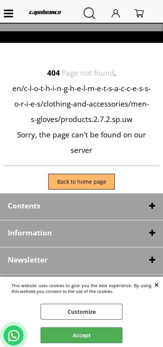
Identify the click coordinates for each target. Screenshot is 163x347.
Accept (82, 335)
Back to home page (81, 181)
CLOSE (156, 284)
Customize (82, 311)
